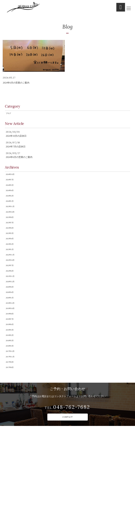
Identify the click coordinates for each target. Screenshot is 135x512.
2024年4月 (10, 213)
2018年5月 (10, 413)
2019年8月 (10, 377)
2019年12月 (11, 363)
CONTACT (67, 500)
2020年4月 (10, 349)
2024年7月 (10, 199)
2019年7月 (10, 385)
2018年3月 (10, 420)
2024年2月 (10, 220)
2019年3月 (10, 399)
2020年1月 (10, 356)
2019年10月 (11, 370)
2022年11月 (11, 299)
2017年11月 (11, 435)
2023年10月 (11, 242)
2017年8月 (10, 449)
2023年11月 (11, 234)
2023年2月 (10, 284)
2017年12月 (11, 427)
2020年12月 (11, 334)
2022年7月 (10, 313)
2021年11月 (11, 327)
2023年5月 (10, 270)
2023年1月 (10, 292)
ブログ (9, 128)
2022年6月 (10, 320)
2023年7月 (10, 256)
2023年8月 (10, 249)
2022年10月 (11, 306)
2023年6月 (10, 263)
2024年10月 (11, 192)
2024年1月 (10, 227)
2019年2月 (10, 406)
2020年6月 (10, 342)
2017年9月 (10, 442)
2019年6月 (10, 392)
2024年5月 (10, 206)
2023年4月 (10, 277)
